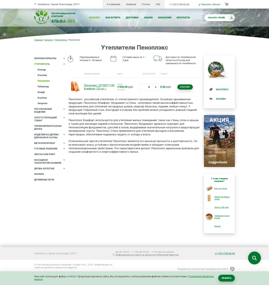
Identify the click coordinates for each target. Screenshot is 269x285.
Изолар (42, 69)
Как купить (113, 17)
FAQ (158, 4)
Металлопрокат (49, 143)
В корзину (185, 87)
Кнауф (41, 92)
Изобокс (42, 97)
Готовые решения (49, 148)
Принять (226, 278)
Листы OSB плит (44, 154)
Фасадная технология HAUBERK (49, 161)
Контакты (183, 17)
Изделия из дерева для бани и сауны (49, 136)
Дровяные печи (44, 179)
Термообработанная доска (47, 127)
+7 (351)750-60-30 (179, 4)
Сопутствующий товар (49, 119)
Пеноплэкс (44, 80)
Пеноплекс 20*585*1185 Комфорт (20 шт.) (99, 87)
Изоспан (42, 75)
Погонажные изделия (49, 110)
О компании (113, 4)
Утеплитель (49, 64)
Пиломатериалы (49, 58)
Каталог (94, 17)
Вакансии (164, 17)
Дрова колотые (49, 168)
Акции (148, 17)
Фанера (39, 174)
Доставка (132, 17)
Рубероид (43, 86)
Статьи (146, 4)
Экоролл (42, 103)
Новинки (131, 4)
